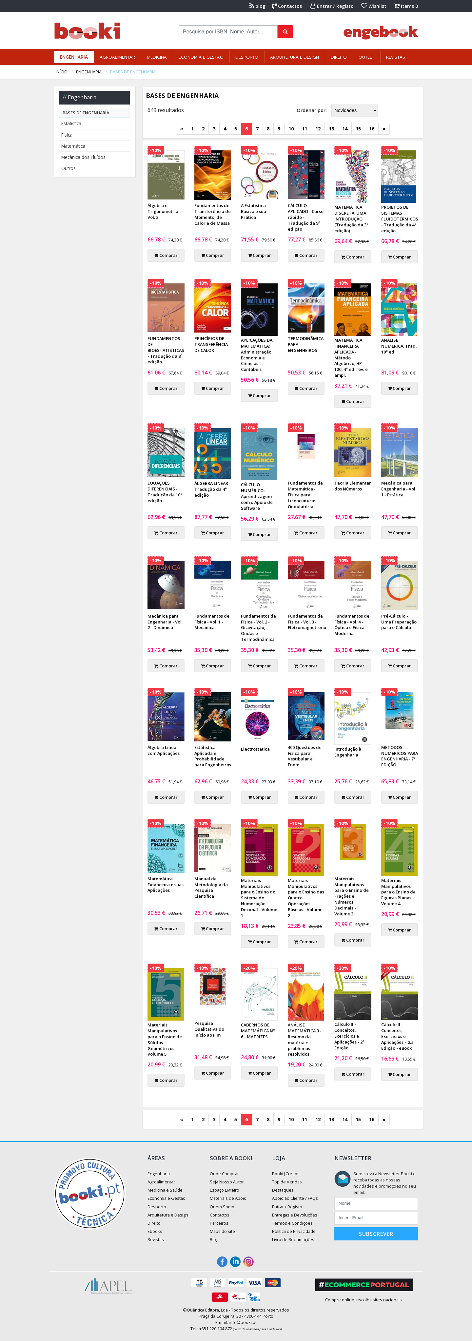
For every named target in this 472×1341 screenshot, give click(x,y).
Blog (214, 1239)
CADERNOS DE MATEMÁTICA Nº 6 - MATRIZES (258, 1031)
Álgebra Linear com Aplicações (164, 750)
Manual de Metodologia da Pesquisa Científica (211, 887)
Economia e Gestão (201, 57)
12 (318, 128)
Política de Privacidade (294, 1231)
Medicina (157, 57)
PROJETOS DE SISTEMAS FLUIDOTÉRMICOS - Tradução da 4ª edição (399, 219)
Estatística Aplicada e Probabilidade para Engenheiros (212, 756)
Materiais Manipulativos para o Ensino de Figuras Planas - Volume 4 (398, 892)
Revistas (395, 57)
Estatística (71, 123)
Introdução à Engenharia (347, 752)
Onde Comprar (224, 1174)
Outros (68, 168)
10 (291, 128)
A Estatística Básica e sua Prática (253, 211)
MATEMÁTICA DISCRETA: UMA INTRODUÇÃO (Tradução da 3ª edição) (351, 219)
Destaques (283, 1190)
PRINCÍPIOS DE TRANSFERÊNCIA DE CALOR (211, 344)
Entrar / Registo (332, 6)
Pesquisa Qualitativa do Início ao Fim (209, 1029)
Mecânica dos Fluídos (83, 157)
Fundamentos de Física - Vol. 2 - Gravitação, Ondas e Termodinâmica (258, 627)
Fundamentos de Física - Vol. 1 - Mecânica (211, 622)
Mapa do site (222, 1231)
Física (66, 135)
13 (331, 128)
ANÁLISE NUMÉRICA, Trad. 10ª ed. (399, 346)
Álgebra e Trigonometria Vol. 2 (163, 211)
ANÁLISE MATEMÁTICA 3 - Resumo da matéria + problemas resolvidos (305, 1039)
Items (406, 6)
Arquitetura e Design (294, 57)
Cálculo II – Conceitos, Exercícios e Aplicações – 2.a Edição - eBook (397, 1036)
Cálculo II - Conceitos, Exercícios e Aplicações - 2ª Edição (349, 1036)
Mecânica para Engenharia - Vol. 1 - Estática (398, 489)
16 (371, 128)
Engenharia (74, 57)
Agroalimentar (117, 57)
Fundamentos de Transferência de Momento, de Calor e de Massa (212, 214)
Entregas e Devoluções (294, 1215)
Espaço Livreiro (224, 1190)
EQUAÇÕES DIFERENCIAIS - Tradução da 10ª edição (165, 492)
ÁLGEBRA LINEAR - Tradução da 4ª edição (212, 489)
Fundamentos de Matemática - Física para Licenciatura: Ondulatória (305, 494)
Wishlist (373, 6)
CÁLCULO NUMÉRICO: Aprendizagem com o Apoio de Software (257, 496)
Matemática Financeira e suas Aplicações (166, 884)
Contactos (287, 6)
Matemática (73, 146)
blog (257, 6)
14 (344, 128)
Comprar (166, 255)
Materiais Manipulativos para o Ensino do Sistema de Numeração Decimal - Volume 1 (259, 897)
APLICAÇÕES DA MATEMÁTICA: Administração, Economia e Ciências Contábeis (256, 355)
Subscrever (376, 1233)
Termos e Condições (292, 1223)
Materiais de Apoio (228, 1198)
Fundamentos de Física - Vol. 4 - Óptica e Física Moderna (351, 625)
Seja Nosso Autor (227, 1182)
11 (304, 128)
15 (358, 128)
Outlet (366, 57)
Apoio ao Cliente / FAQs (295, 1198)
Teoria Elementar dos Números (352, 486)
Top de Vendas (287, 1182)
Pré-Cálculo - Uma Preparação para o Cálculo (399, 622)
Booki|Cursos (286, 1174)
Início (62, 72)
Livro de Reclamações (293, 1239)
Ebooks (155, 1231)
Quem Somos (223, 1207)
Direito (339, 57)
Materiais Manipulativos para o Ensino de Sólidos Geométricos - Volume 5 (165, 1039)
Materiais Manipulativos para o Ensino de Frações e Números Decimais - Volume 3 (351, 896)
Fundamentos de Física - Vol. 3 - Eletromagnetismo (307, 622)
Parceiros (219, 1223)
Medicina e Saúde (165, 1190)
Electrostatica (255, 749)
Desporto (246, 57)
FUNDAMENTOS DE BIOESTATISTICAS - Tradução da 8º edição (166, 350)
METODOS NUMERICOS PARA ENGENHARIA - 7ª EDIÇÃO (399, 756)
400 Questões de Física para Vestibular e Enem (305, 756)
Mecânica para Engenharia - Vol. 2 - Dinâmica (165, 622)
